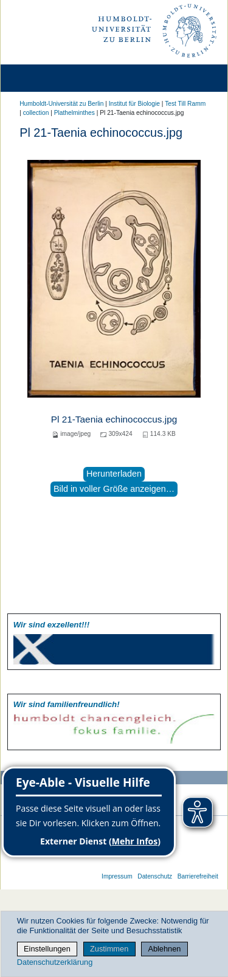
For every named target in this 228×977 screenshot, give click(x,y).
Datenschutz (154, 876)
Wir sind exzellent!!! (51, 624)
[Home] (44, 78)
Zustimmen (109, 948)
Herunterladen (114, 473)
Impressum (117, 876)
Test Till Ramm (185, 103)
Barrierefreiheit (198, 876)
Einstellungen (47, 948)
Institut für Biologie (134, 103)
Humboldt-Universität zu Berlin (61, 103)
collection (36, 112)
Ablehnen (164, 948)
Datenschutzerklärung (54, 962)
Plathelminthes (74, 112)
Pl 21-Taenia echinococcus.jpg (114, 419)
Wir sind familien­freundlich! (66, 704)
